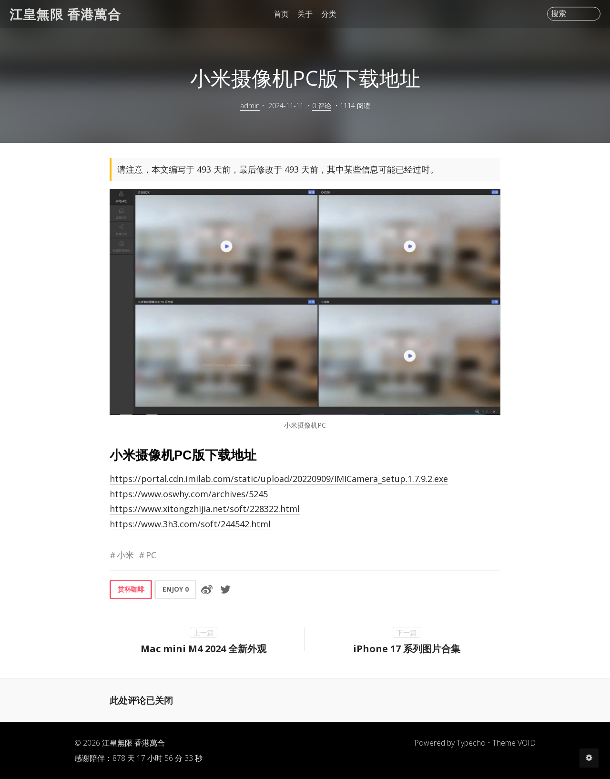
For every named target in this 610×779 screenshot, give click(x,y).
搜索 (558, 14)
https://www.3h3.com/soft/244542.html (190, 524)
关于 (305, 14)
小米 (125, 555)
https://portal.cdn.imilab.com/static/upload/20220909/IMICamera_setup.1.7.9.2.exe (279, 478)
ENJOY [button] (176, 589)
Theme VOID (514, 743)
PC (151, 555)
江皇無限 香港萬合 (65, 13)
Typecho (471, 743)
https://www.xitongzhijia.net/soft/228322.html (205, 508)
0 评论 (321, 105)
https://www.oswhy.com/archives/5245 (189, 494)
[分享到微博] (207, 589)
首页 (281, 14)
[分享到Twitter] (225, 589)
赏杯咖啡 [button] (131, 589)
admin (250, 105)
